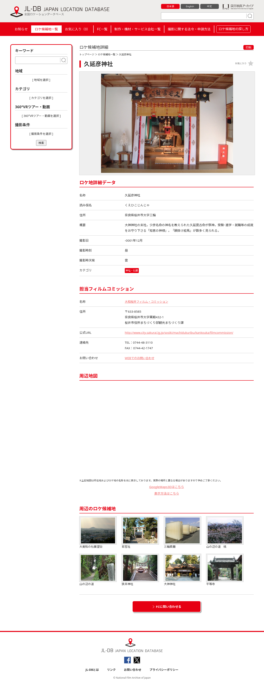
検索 (41, 142)
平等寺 (224, 570)
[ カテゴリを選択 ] (41, 98)
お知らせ (21, 29)
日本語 (170, 6)
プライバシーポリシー (164, 670)
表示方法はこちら (166, 494)
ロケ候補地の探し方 (233, 29)
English (189, 6)
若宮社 (140, 533)
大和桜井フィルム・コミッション (148, 301)
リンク (111, 670)
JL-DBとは (92, 670)
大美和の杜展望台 (98, 533)
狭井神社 (140, 570)
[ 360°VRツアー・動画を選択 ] (41, 116)
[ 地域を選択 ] (41, 80)
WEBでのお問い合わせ (140, 358)
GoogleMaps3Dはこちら (166, 487)
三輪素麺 (182, 533)
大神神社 (182, 570)
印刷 (248, 47)
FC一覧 (102, 29)
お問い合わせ (132, 670)
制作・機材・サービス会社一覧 (137, 29)
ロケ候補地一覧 (46, 29)
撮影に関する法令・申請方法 (189, 29)
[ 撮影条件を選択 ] (41, 134)
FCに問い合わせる (168, 606)
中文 (209, 6)
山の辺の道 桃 (224, 533)
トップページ (86, 54)
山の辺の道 (98, 570)
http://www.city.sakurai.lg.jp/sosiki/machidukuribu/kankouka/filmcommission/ (181, 332)
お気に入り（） (77, 29)
